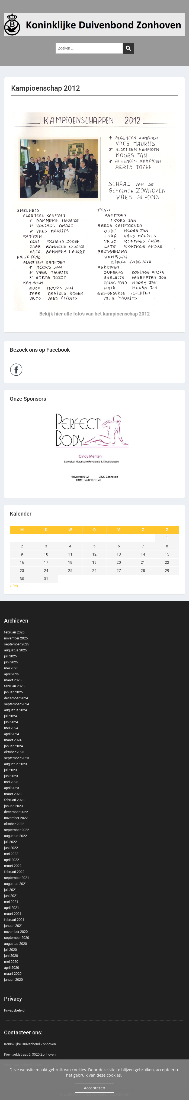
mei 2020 (11, 962)
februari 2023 (14, 800)
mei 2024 (11, 728)
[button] (94, 451)
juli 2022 (10, 842)
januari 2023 (13, 806)
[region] (94, 451)
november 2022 (16, 818)
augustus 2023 (15, 764)
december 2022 (16, 812)
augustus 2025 (15, 650)
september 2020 (16, 938)
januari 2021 (13, 926)
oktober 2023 (14, 752)
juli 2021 (10, 890)
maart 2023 (12, 794)
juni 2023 (11, 776)
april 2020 (11, 968)
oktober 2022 (14, 824)
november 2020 (16, 932)
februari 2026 (14, 632)
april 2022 (11, 860)
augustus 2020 (15, 944)
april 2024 (11, 734)
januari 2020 (13, 980)
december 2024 (16, 698)
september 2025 (16, 644)
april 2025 (11, 674)
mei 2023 (11, 782)
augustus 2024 (15, 710)
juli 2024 (10, 716)
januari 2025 (13, 692)
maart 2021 (12, 914)
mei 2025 (11, 668)
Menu (9, 9)
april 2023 (11, 788)
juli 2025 (10, 656)
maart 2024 (12, 740)
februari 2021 (14, 920)
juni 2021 (11, 896)
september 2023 (16, 758)
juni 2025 (11, 662)
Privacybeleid (14, 1010)
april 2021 (11, 908)
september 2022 (16, 830)
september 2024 (16, 704)
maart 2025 (12, 680)
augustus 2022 (15, 836)
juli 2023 (10, 770)
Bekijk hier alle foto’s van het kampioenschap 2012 (94, 314)
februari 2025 (14, 686)
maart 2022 (12, 866)
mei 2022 (11, 854)
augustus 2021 (15, 884)
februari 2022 (14, 872)
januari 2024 (13, 746)
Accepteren (94, 1087)
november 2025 (16, 638)
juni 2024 (11, 722)
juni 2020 (11, 956)
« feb (14, 586)
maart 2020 (12, 974)
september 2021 (16, 878)
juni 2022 (11, 848)
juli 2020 (10, 950)
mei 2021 (11, 902)
